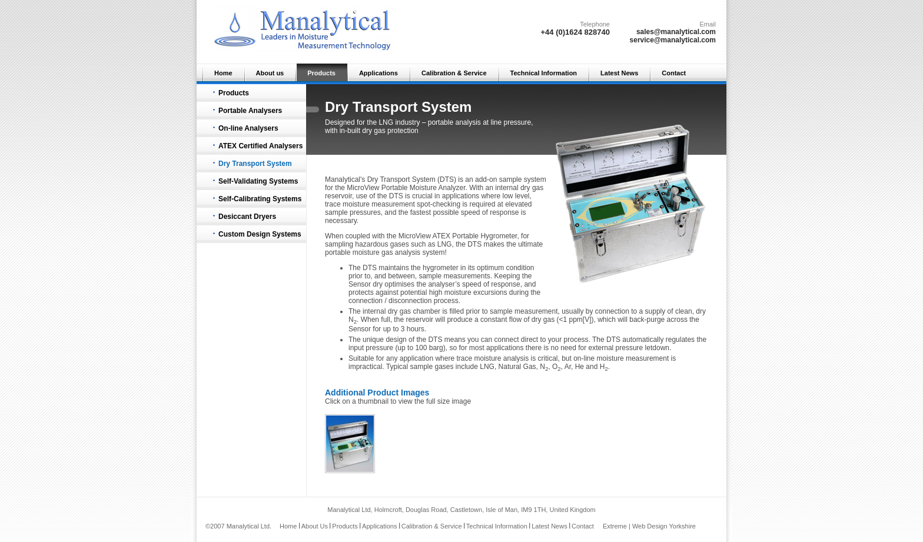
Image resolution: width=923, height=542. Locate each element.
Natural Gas (517, 367)
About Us (314, 526)
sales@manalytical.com (676, 32)
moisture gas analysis (386, 252)
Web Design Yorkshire (664, 526)
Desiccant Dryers (247, 216)
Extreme (615, 526)
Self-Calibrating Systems (259, 199)
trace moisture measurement (370, 204)
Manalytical (342, 179)
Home (223, 73)
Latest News (619, 73)
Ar (568, 367)
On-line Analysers (248, 128)
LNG (444, 244)
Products (321, 73)
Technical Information (543, 73)
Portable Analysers (250, 111)
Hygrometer (498, 236)
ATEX (441, 236)
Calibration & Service (454, 73)
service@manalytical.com (673, 40)
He (579, 367)
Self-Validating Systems (258, 181)
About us (270, 73)
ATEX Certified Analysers (260, 146)
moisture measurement (633, 358)
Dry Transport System (255, 163)
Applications (378, 73)
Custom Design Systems (259, 234)
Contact (674, 73)
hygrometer (441, 268)
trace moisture (478, 358)
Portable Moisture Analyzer (423, 188)
